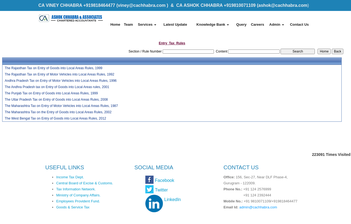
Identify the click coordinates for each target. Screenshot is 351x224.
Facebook (164, 180)
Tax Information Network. (76, 189)
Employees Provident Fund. (78, 201)
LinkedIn (172, 199)
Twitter (161, 190)
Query (241, 24)
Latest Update (175, 24)
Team (128, 24)
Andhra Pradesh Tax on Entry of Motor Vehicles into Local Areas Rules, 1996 (61, 81)
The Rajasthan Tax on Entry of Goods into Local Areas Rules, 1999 (53, 68)
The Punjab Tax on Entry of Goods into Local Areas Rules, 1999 (51, 93)
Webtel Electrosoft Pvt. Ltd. (288, 218)
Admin (276, 24)
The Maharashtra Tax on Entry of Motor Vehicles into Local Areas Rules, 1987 (61, 106)
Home (115, 24)
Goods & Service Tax (72, 207)
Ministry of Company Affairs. (78, 195)
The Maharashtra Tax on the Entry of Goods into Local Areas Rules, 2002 (58, 112)
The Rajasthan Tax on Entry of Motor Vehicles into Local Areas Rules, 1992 (59, 74)
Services (147, 24)
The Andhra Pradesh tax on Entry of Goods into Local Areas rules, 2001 (57, 87)
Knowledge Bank (212, 24)
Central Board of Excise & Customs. (84, 183)
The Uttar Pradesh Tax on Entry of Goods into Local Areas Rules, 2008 (56, 99)
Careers (257, 24)
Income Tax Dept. (70, 177)
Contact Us (299, 24)
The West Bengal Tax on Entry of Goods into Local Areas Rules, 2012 (55, 118)
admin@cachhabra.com (258, 207)
